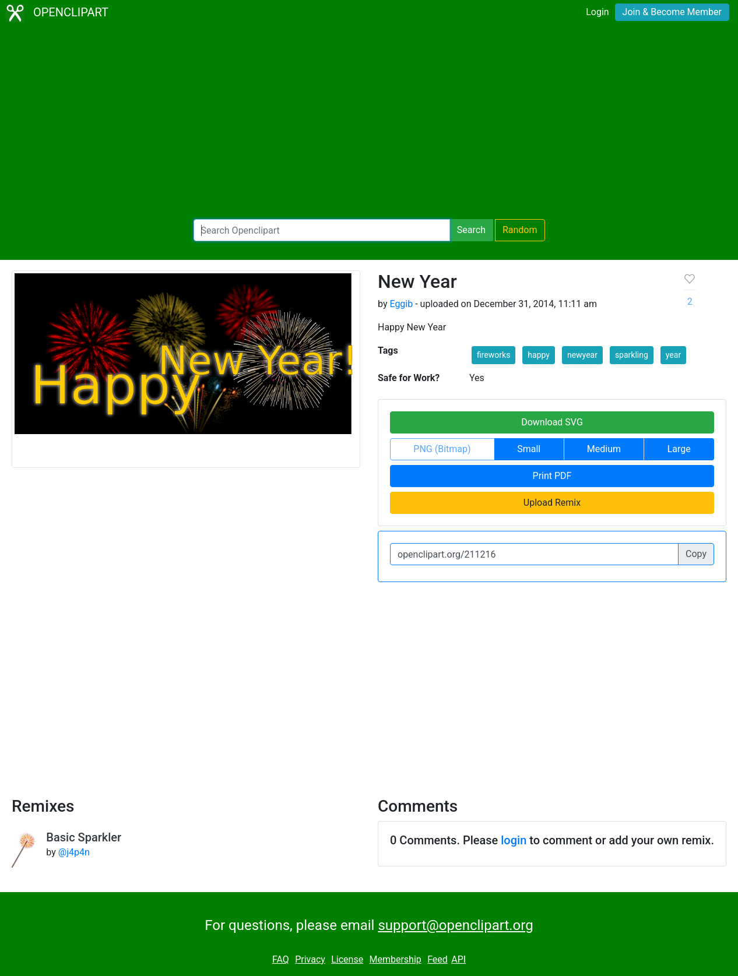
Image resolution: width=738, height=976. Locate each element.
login (513, 840)
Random (519, 229)
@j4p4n (74, 852)
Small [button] (528, 448)
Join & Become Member (672, 11)
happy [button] (539, 355)
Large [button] (679, 448)
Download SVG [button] (552, 422)
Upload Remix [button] (552, 502)
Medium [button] (604, 448)
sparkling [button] (631, 355)
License (347, 959)
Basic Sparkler (83, 837)
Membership (395, 959)
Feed (437, 959)
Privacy (310, 959)
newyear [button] (582, 355)
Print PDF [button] (552, 475)
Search (471, 229)
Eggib (401, 303)
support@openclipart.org (455, 925)
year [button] (673, 355)
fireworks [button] (493, 355)
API (458, 959)
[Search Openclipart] (322, 230)
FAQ (280, 959)
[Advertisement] (369, 122)
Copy (696, 553)
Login (597, 11)
